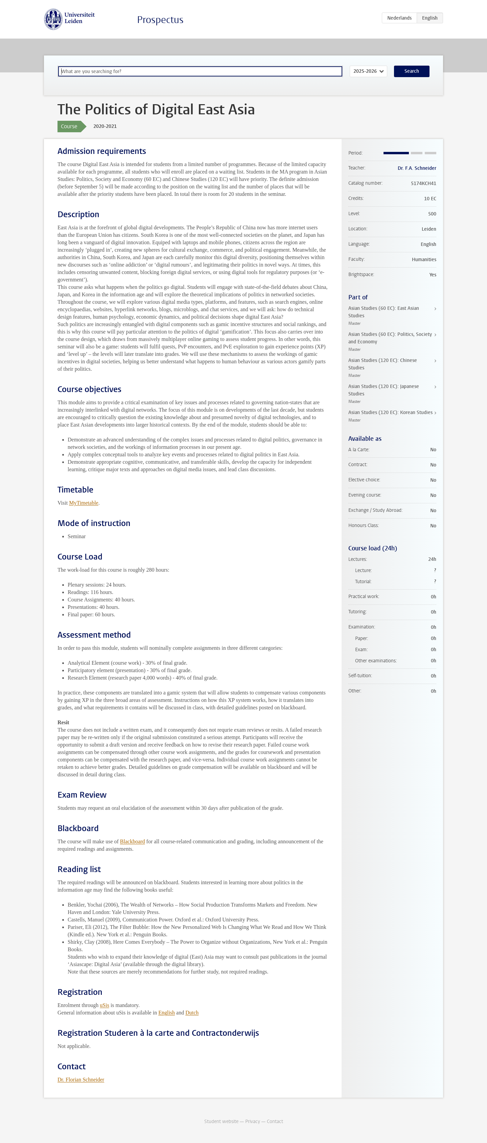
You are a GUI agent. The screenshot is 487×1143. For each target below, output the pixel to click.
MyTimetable (83, 503)
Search (411, 71)
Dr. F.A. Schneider (417, 168)
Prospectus (160, 20)
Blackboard (132, 841)
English (166, 1012)
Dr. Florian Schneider (80, 1079)
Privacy (252, 1121)
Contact (275, 1121)
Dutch (192, 1012)
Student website (221, 1121)
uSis (104, 1005)
